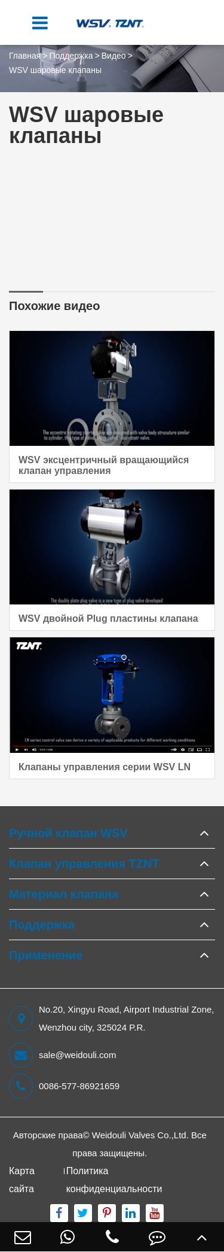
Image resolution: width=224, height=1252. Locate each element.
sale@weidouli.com (62, 1055)
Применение (46, 955)
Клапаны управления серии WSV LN (105, 767)
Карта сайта (22, 1180)
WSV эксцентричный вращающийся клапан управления (104, 465)
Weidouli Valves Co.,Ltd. (140, 1135)
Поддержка (71, 55)
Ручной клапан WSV (68, 833)
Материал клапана (63, 894)
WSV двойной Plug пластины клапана (108, 618)
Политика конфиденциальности (114, 1180)
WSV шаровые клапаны (55, 70)
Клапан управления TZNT (84, 863)
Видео (114, 55)
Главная (25, 55)
